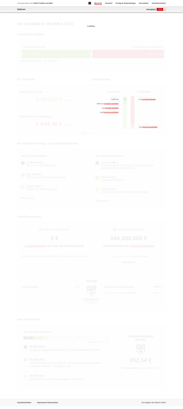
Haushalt (108, 3)
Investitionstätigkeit (112, 108)
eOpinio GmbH (160, 403)
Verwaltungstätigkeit (111, 104)
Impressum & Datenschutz (47, 403)
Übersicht (98, 3)
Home (89, 3)
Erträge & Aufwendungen (126, 3)
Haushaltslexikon (159, 3)
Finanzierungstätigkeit (111, 112)
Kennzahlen (144, 3)
